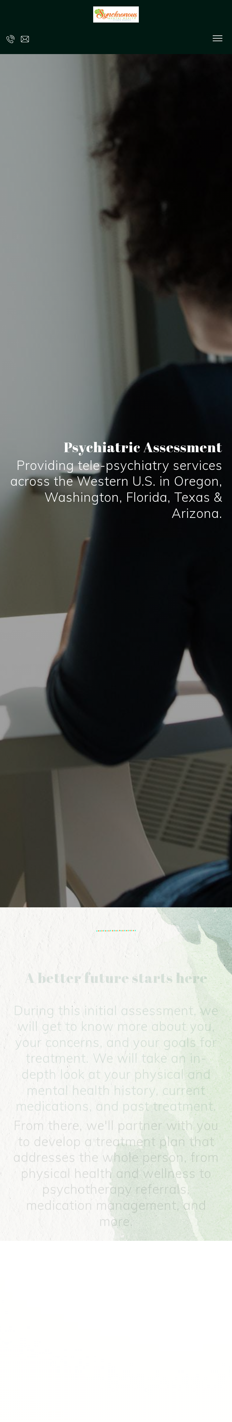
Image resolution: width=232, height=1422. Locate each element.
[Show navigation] (217, 38)
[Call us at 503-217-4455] (10, 38)
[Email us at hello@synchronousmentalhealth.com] (25, 38)
